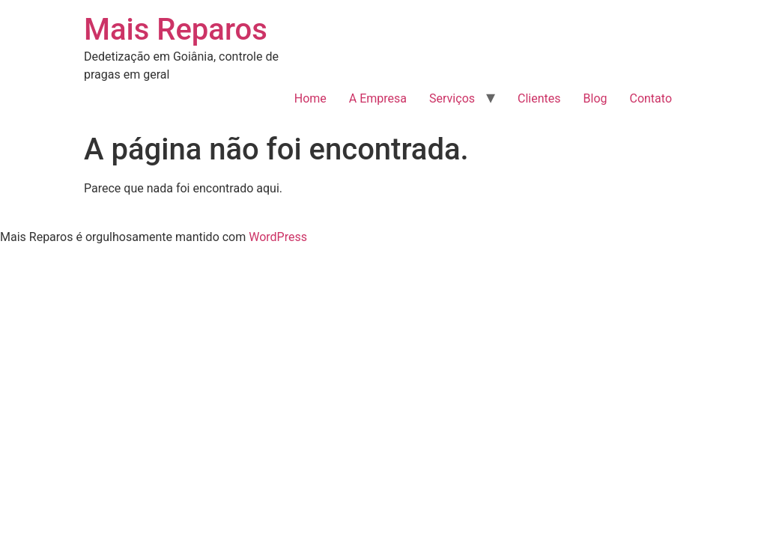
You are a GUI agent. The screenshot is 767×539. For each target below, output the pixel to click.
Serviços (452, 98)
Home (310, 98)
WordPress (278, 237)
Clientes (539, 98)
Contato (650, 98)
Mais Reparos (175, 29)
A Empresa (378, 98)
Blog (595, 98)
